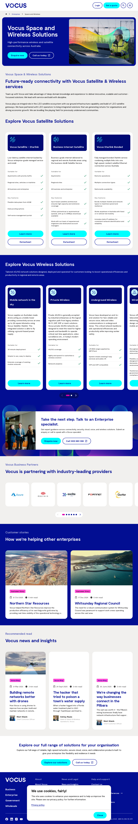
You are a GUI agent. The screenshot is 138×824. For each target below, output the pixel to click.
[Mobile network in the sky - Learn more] (24, 383)
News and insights (70, 784)
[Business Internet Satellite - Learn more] (69, 234)
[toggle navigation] (130, 5)
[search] (123, 5)
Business (10, 789)
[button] (62, 395)
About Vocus (41, 784)
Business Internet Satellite (68, 146)
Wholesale (11, 805)
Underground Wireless (104, 299)
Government (12, 800)
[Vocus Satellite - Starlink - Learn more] (25, 234)
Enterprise (16, 14)
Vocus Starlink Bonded (110, 146)
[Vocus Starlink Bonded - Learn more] (112, 234)
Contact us (96, 784)
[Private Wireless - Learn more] (64, 383)
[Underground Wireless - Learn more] (105, 383)
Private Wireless (60, 299)
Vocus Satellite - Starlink (24, 146)
